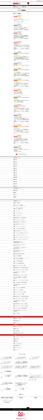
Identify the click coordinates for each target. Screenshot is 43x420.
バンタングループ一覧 (18, 336)
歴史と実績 (16, 328)
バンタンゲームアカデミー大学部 (20, 265)
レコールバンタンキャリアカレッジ (20, 235)
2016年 (16, 181)
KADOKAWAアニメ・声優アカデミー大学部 (21, 272)
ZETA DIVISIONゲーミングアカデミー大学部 (21, 285)
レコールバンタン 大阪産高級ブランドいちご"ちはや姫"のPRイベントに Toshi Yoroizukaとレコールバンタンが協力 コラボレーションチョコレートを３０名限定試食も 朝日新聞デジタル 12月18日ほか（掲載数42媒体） (21, 47)
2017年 (16, 179)
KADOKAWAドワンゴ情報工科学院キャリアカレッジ (20, 242)
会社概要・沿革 (17, 320)
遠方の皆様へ (17, 338)
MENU (28, 3)
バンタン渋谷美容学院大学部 (19, 263)
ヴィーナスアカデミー (18, 215)
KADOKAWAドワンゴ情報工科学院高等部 (21, 296)
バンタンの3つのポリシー (19, 343)
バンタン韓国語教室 (18, 255)
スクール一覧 (17, 202)
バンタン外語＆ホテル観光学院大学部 (21, 282)
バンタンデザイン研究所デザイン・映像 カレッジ (19, 208)
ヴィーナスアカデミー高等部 (19, 294)
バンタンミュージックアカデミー (20, 226)
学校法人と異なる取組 (18, 326)
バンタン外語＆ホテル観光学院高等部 (21, 308)
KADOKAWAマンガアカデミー (20, 224)
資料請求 (24, 6)
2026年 (16, 159)
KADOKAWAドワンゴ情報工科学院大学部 (21, 267)
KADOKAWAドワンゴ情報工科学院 (20, 217)
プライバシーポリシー (18, 347)
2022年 (16, 168)
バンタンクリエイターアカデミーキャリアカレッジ (20, 245)
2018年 (16, 177)
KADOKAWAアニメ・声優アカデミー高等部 (21, 301)
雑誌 (15, 192)
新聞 (15, 196)
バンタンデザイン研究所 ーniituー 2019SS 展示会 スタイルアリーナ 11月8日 (18, 93)
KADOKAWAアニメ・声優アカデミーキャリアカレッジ (21, 248)
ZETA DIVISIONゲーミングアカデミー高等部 (21, 311)
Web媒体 (16, 190)
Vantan (17, 3)
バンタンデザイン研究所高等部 (20, 287)
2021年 (16, 170)
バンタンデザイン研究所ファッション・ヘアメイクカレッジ (20, 205)
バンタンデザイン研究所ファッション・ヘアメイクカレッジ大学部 (22, 258)
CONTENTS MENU (18, 409)
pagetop (28, 407)
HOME (14, 8)
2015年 (16, 183)
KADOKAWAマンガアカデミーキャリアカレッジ (20, 251)
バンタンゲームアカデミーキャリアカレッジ (22, 237)
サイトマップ (17, 349)
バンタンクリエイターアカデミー (20, 219)
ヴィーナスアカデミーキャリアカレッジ (21, 239)
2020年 (16, 172)
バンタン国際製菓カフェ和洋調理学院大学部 (21, 277)
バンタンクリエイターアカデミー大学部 (21, 269)
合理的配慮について (18, 345)
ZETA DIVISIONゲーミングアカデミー (21, 230)
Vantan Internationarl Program (19, 253)
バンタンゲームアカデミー (19, 213)
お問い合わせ (16, 6)
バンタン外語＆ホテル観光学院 (20, 228)
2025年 (16, 161)
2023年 (16, 166)
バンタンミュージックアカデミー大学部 (21, 280)
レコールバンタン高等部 (19, 289)
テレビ (16, 194)
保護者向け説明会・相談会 (19, 333)
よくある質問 (17, 330)
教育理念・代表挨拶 (18, 318)
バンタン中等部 (17, 313)
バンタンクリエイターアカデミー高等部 (21, 298)
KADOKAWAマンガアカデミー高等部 (21, 303)
